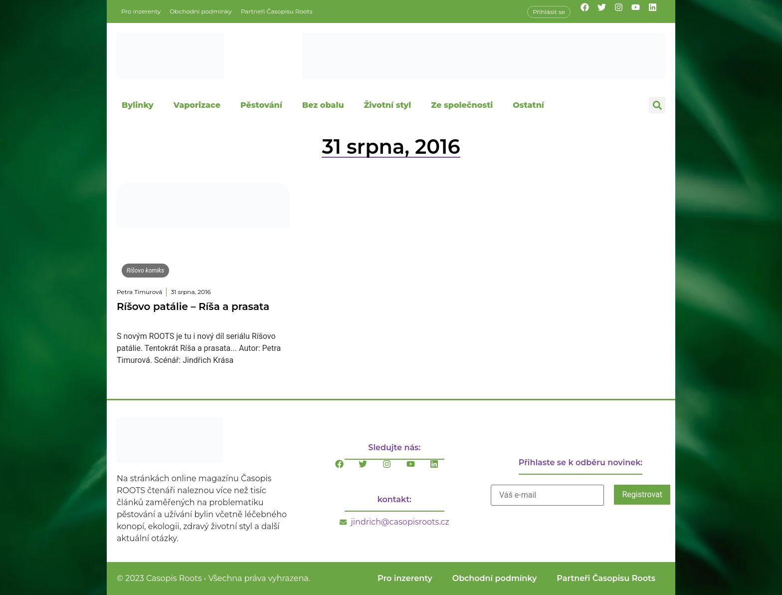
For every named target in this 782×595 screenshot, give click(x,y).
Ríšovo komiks (145, 270)
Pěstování (261, 105)
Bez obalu (323, 105)
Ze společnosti (462, 105)
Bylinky (138, 105)
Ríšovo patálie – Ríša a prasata (193, 306)
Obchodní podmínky (200, 11)
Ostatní (528, 105)
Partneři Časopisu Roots (277, 11)
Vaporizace (197, 105)
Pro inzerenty (141, 11)
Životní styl (387, 105)
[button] (657, 105)
